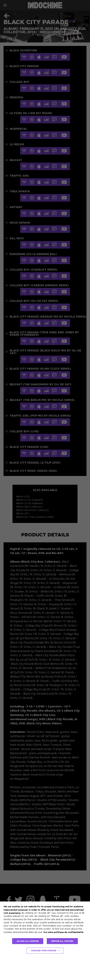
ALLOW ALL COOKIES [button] (28, 941)
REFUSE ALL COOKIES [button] (62, 941)
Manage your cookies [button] (43, 950)
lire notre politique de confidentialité (63, 932)
